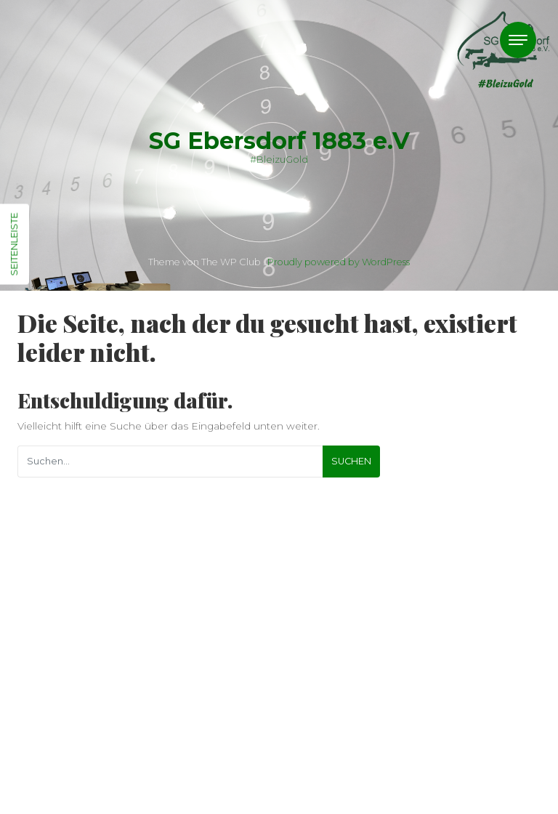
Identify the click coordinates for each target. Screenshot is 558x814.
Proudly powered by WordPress (338, 262)
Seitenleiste (14, 244)
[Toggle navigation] (518, 40)
